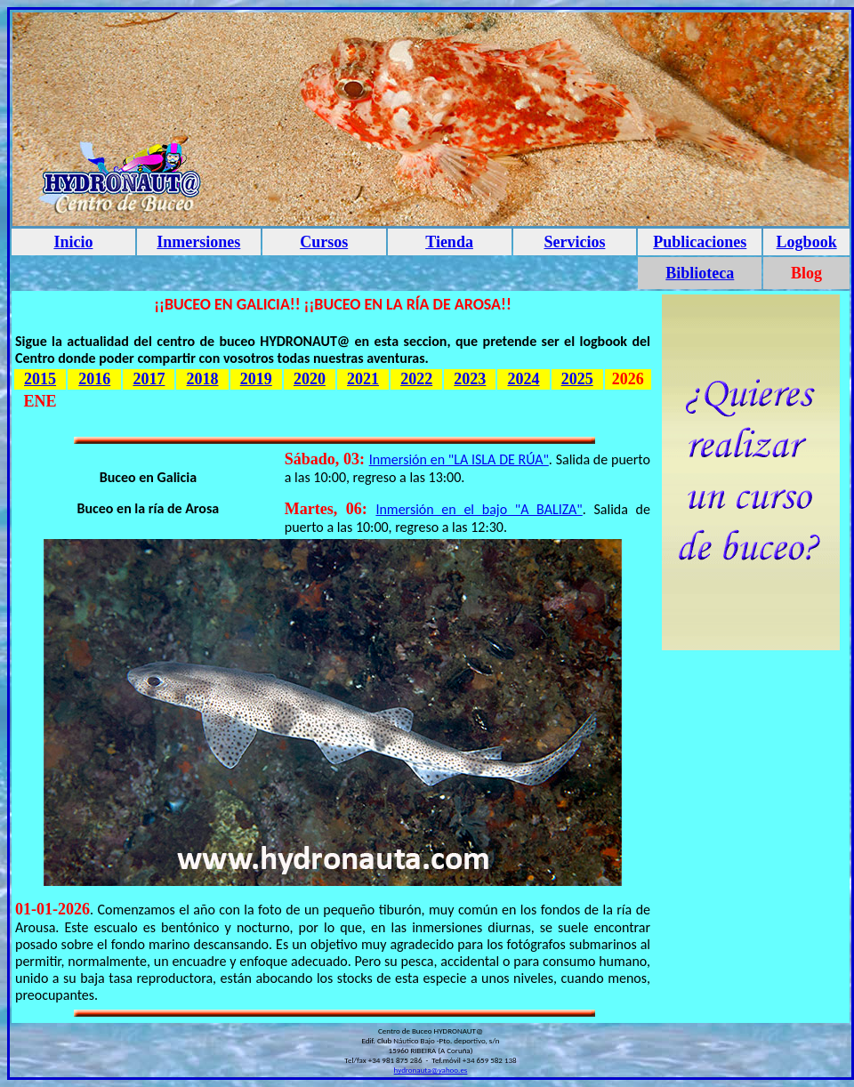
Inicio (73, 242)
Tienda (449, 242)
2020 (310, 379)
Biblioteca (699, 273)
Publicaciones (699, 242)
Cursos (324, 242)
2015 (40, 379)
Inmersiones (198, 242)
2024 (524, 379)
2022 (416, 379)
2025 (577, 379)
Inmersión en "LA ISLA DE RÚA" (459, 459)
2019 (256, 379)
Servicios (574, 242)
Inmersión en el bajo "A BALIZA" (478, 509)
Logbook (807, 242)
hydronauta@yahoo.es (431, 1070)
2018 (203, 379)
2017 (149, 379)
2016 (94, 379)
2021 (363, 379)
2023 (470, 379)
